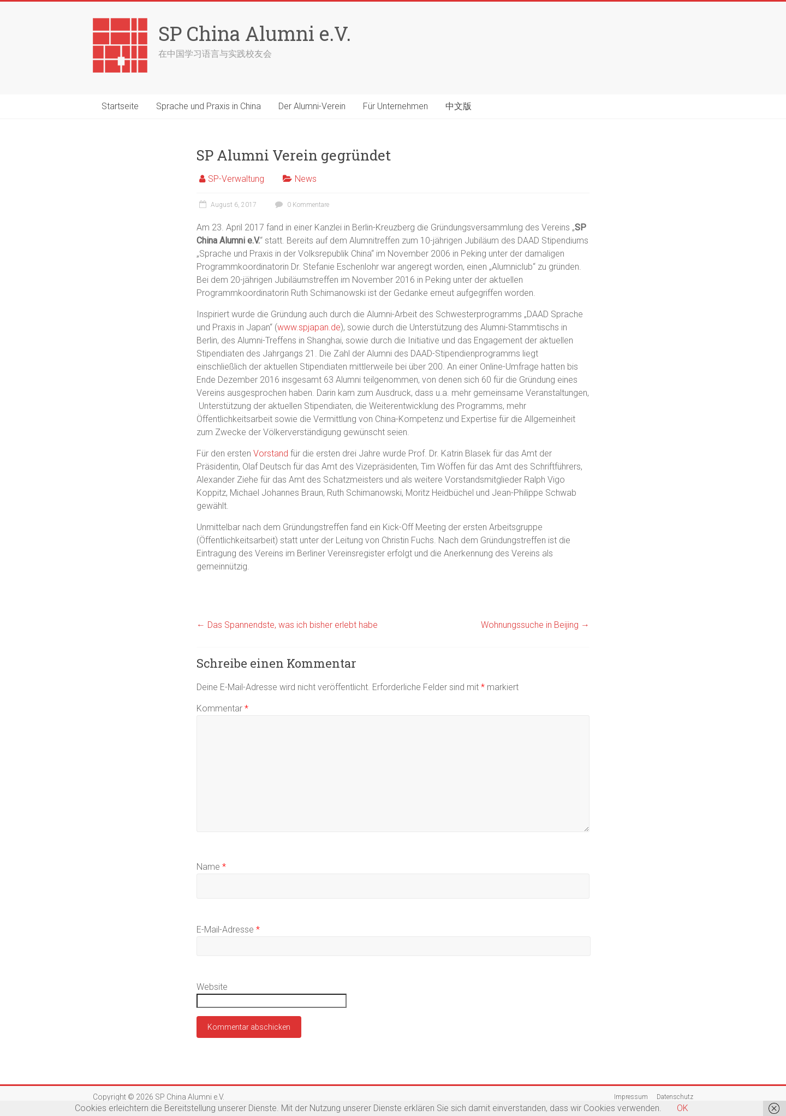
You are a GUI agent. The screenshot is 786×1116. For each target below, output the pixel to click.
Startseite (120, 106)
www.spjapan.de (309, 327)
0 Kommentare (300, 205)
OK (682, 1108)
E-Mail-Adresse (228, 929)
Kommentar (222, 708)
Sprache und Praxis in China (208, 106)
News (306, 179)
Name (211, 867)
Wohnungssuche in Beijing (535, 625)
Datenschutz (675, 1097)
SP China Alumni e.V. (254, 33)
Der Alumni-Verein (312, 106)
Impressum (631, 1097)
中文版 (458, 106)
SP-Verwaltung (236, 179)
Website (212, 987)
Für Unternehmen (395, 106)
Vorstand (270, 453)
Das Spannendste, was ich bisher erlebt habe (287, 625)
